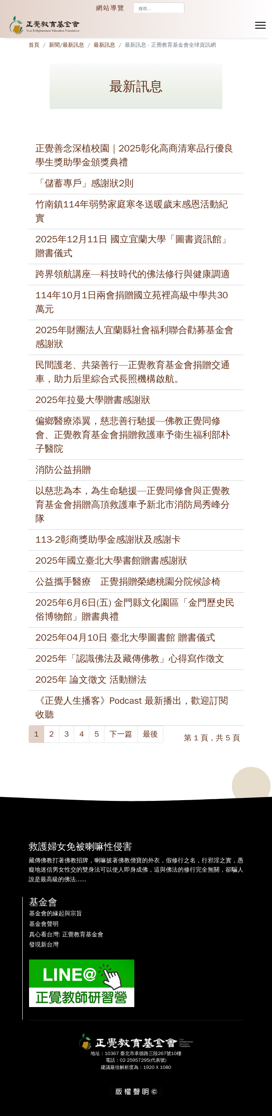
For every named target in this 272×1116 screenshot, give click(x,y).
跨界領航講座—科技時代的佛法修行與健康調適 (132, 274)
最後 (150, 734)
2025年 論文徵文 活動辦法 (91, 680)
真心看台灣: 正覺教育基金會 (66, 935)
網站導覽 (110, 8)
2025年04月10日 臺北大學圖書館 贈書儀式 (125, 638)
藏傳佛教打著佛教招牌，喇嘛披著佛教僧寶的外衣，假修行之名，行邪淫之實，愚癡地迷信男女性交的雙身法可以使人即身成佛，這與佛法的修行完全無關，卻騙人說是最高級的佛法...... (136, 870)
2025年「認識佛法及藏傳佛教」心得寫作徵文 (129, 659)
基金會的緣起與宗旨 (55, 914)
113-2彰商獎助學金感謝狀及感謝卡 (108, 540)
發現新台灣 (44, 945)
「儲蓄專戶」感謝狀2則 (84, 183)
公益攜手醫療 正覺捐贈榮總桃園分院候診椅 (128, 582)
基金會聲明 (44, 924)
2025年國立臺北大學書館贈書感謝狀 (111, 561)
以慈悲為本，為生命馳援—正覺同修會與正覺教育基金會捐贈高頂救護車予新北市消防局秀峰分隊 (132, 505)
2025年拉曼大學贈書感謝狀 (92, 400)
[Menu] (260, 25)
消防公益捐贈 (63, 470)
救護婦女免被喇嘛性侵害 (80, 846)
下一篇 (120, 734)
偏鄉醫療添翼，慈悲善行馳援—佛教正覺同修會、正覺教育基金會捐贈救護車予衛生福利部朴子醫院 (132, 435)
